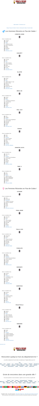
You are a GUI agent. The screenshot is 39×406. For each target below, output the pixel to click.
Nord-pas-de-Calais (23, 27)
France (17, 27)
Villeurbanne (20, 381)
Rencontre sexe (8, 321)
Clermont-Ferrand (23, 380)
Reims (7, 381)
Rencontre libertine (9, 69)
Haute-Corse (31, 366)
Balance (7, 49)
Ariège (16, 366)
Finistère (30, 363)
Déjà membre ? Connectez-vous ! (19, 24)
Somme (8, 363)
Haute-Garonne (11, 366)
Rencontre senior (9, 107)
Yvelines (25, 363)
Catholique (7, 256)
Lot (12, 363)
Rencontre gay (8, 302)
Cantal (26, 366)
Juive (6, 219)
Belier (7, 125)
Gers (4, 363)
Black (6, 61)
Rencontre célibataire (9, 145)
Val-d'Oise (8, 365)
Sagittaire (7, 339)
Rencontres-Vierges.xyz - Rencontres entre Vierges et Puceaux (27, 393)
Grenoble (29, 382)
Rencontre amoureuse (10, 208)
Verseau (7, 225)
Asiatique (7, 137)
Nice (16, 382)
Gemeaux (7, 68)
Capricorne (8, 87)
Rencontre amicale (9, 50)
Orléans (31, 381)
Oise (31, 365)
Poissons (7, 144)
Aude (21, 363)
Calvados (13, 365)
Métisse (7, 99)
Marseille (8, 382)
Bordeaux (26, 381)
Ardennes (21, 366)
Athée (7, 42)
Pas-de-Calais (30, 27)
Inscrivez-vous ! (2, 344)
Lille (15, 381)
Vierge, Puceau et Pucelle (11, 27)
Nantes (34, 382)
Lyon (35, 381)
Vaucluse (16, 363)
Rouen (8, 380)
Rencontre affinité (9, 283)
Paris (27, 365)
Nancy (24, 382)
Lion (6, 181)
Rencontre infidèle (9, 164)
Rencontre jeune (9, 264)
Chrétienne (7, 275)
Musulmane (8, 200)
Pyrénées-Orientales (21, 365)
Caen (13, 382)
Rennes (16, 380)
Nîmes (11, 381)
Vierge (7, 106)
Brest (20, 382)
